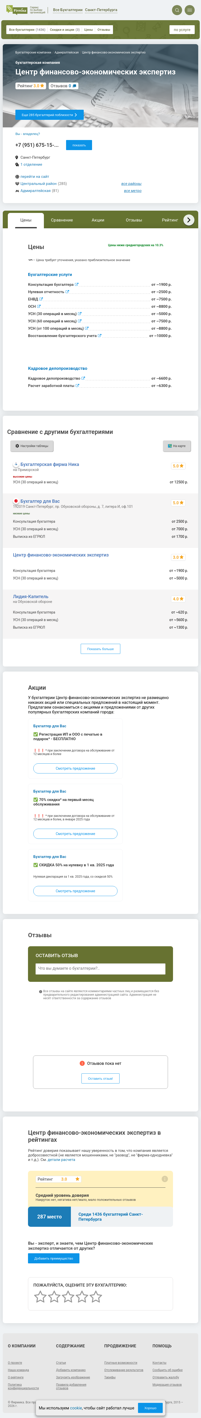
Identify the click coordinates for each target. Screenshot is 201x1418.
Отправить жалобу (166, 1377)
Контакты (159, 1363)
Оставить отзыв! (100, 1078)
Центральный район (38, 183)
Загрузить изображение (73, 1377)
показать (79, 145)
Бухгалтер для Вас (40, 501)
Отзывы (103, 30)
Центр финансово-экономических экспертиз (61, 555)
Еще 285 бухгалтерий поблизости (49, 115)
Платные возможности (120, 1363)
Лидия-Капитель (30, 596)
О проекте (15, 1363)
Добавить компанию (70, 1370)
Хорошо (150, 1408)
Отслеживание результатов (123, 1370)
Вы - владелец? (27, 134)
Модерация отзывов (167, 1384)
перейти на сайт (34, 176)
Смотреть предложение (75, 768)
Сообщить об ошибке (168, 1370)
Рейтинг (170, 220)
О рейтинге (15, 1377)
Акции (98, 220)
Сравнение (62, 220)
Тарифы (110, 1377)
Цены (88, 30)
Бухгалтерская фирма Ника (49, 464)
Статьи (61, 1363)
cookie (76, 1408)
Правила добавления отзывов (71, 1386)
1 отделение (31, 164)
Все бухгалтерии (27, 30)
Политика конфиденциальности (23, 1386)
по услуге (182, 29)
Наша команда (18, 1370)
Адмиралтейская (35, 190)
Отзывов (61, 86)
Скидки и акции (65, 30)
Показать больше (100, 649)
